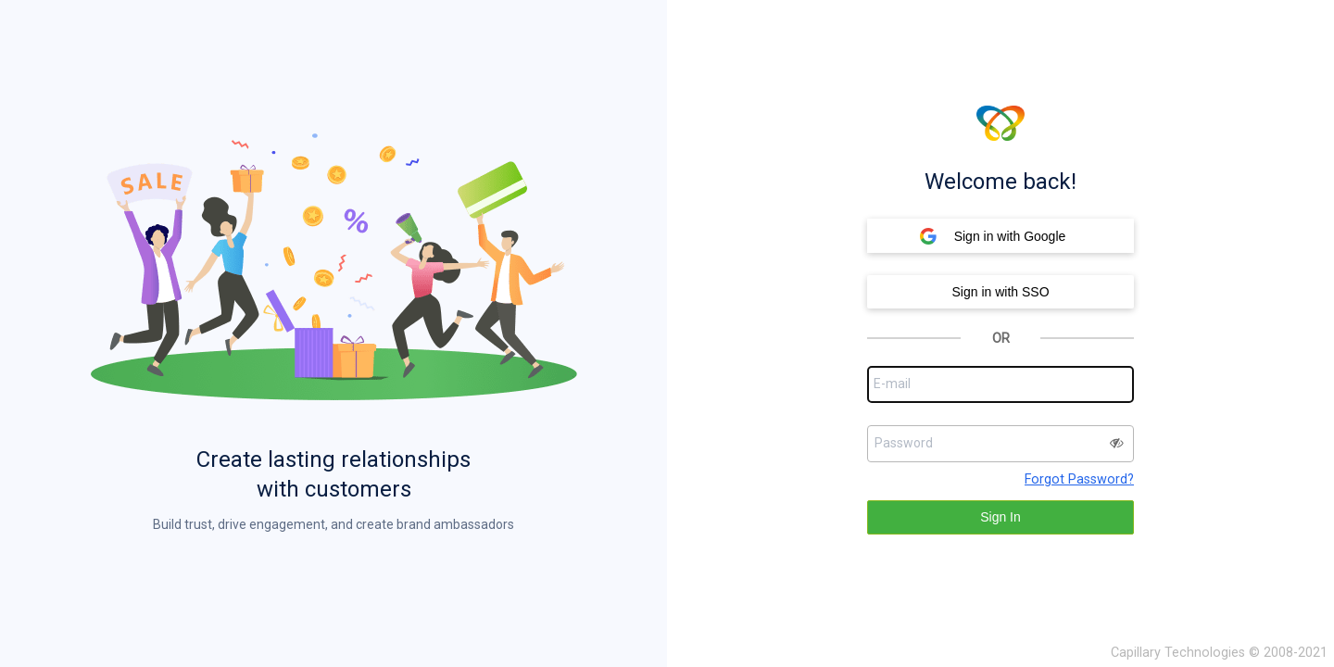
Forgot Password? (1079, 479)
